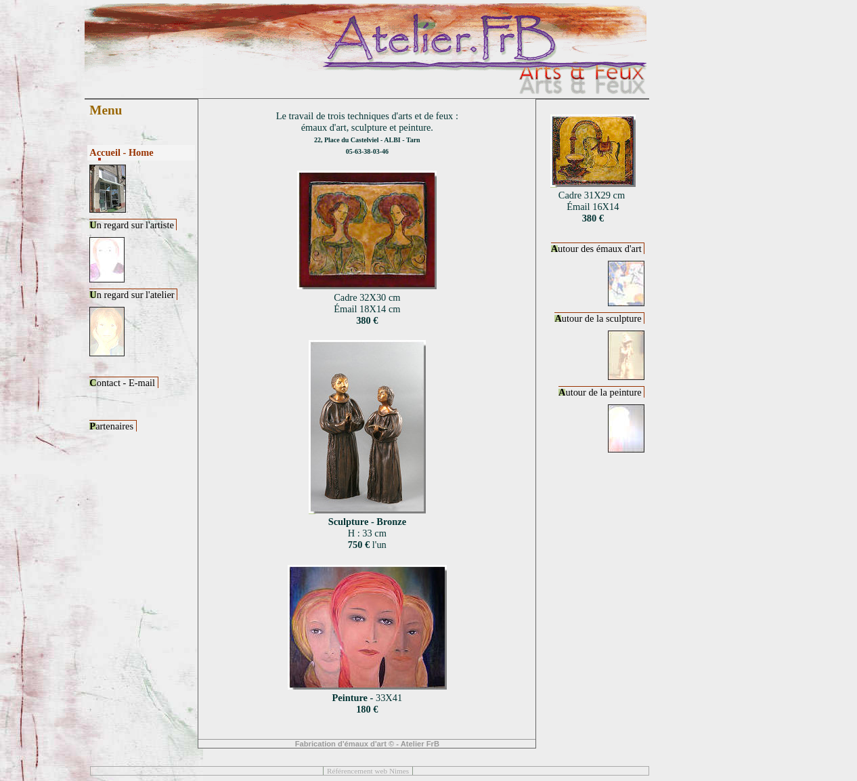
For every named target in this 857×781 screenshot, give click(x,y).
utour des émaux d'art (597, 248)
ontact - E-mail (123, 382)
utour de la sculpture (599, 318)
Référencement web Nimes (368, 771)
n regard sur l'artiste (132, 224)
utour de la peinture (601, 392)
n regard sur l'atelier (133, 294)
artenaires (112, 426)
